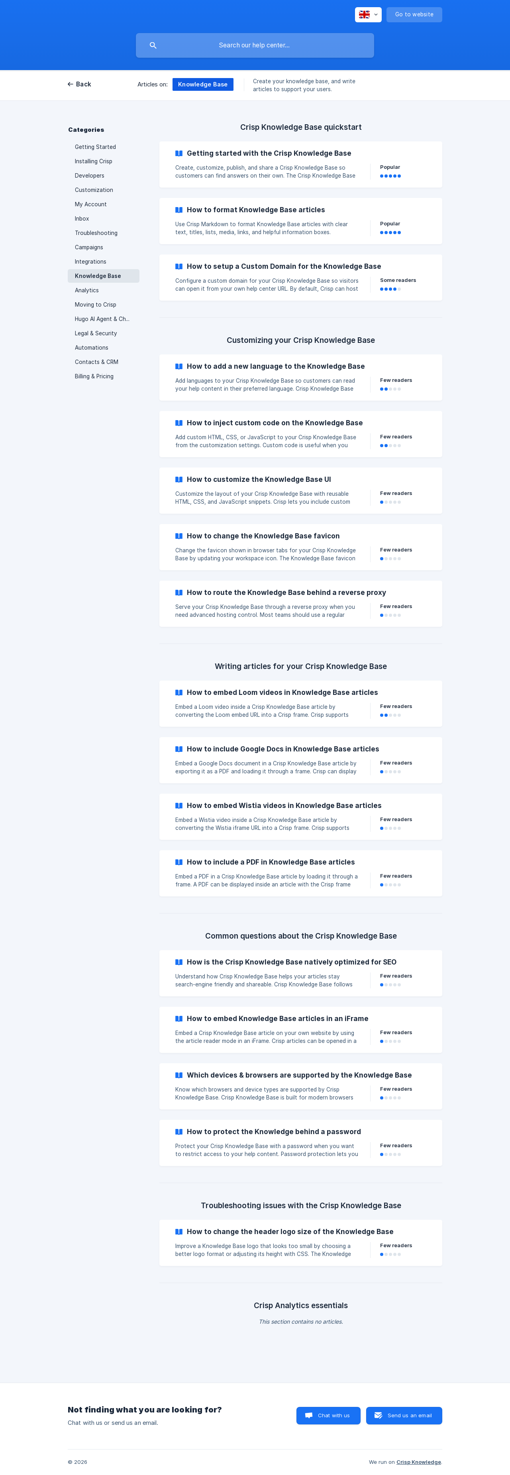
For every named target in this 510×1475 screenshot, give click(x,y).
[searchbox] (255, 45)
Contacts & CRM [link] (96, 362)
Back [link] (83, 84)
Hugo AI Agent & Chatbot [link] (107, 319)
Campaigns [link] (89, 247)
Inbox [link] (82, 218)
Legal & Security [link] (96, 333)
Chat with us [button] (334, 1415)
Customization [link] (94, 190)
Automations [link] (91, 347)
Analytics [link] (87, 290)
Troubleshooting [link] (96, 233)
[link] (300, 164)
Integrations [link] (90, 261)
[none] (368, 14)
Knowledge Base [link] (98, 276)
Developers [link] (89, 175)
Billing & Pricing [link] (94, 376)
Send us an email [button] (410, 1415)
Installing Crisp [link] (93, 161)
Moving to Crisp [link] (95, 304)
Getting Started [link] (95, 147)
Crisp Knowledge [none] (418, 1462)
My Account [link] (91, 204)
